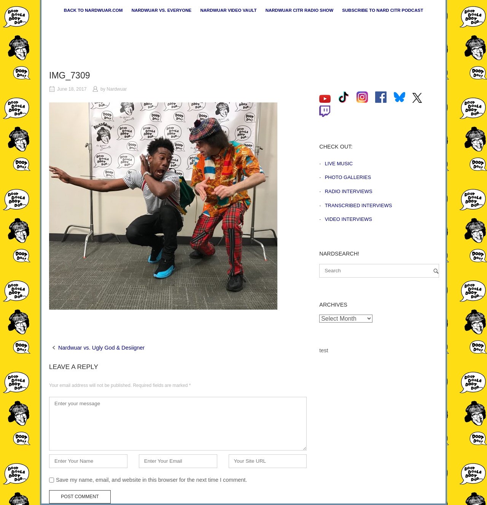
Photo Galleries (348, 177)
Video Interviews (348, 219)
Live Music (339, 163)
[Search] (436, 271)
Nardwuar (117, 89)
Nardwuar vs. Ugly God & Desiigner (101, 348)
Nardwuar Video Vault (228, 10)
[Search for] (379, 271)
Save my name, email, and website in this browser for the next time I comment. (151, 480)
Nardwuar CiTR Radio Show (299, 10)
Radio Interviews (348, 191)
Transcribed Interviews (358, 205)
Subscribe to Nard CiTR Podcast (382, 10)
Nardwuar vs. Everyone (162, 10)
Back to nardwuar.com (93, 10)
